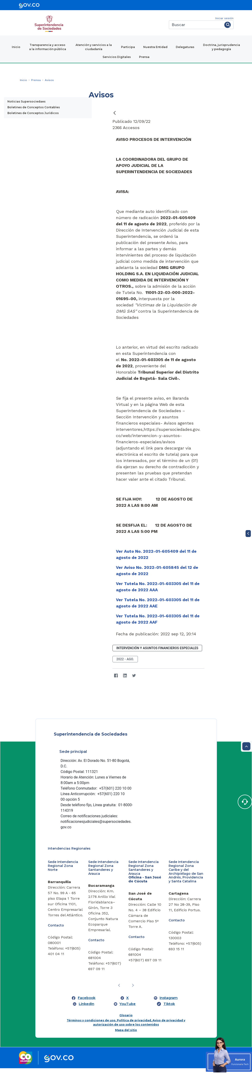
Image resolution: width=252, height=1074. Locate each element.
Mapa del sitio (126, 1036)
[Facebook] (116, 675)
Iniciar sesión (224, 18)
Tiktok (169, 1009)
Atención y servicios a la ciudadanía (94, 47)
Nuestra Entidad (155, 47)
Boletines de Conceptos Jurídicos (33, 113)
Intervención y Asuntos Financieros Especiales (157, 648)
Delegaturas (185, 47)
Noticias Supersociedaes (26, 101)
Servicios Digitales (117, 57)
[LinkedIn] (125, 675)
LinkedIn (86, 1009)
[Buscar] (196, 24)
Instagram (169, 1003)
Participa (128, 47)
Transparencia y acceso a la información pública (47, 47)
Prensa (144, 57)
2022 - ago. (125, 659)
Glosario (126, 1021)
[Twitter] (134, 675)
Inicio (16, 47)
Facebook (86, 1003)
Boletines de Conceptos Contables (33, 107)
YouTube (127, 1009)
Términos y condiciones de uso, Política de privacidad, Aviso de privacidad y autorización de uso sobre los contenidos (126, 1028)
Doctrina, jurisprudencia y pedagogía (221, 47)
